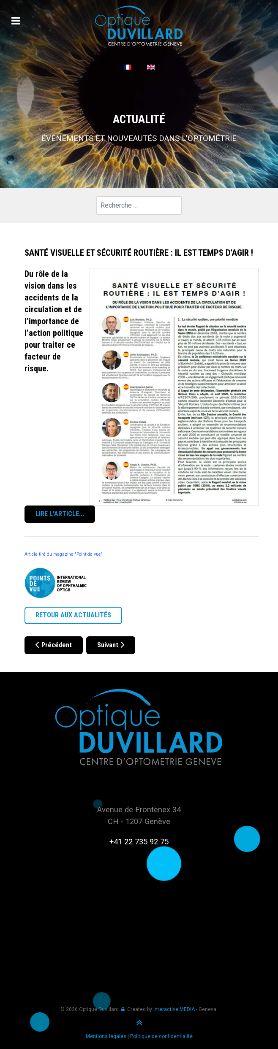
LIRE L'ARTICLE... (59, 514)
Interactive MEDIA (174, 1009)
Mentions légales (106, 1036)
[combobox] (139, 205)
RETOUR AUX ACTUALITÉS (73, 615)
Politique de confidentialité (161, 1036)
